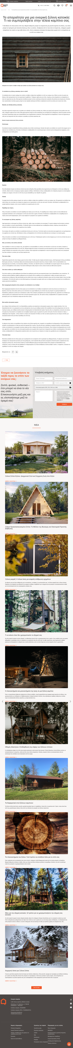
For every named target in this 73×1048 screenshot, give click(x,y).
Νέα (9, 9)
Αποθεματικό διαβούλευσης (54, 1041)
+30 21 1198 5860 (44, 5)
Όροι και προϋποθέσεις (16, 1038)
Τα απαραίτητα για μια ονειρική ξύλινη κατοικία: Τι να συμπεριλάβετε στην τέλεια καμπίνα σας (29, 9)
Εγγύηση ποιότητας (38, 1030)
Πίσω (7, 360)
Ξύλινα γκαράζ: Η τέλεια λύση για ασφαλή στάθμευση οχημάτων (28, 579)
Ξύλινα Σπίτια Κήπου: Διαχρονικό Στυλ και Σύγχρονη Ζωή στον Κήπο (29, 476)
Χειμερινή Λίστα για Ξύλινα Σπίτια (17, 971)
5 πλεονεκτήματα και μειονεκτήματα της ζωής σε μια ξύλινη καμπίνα (29, 691)
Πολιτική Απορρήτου (16, 1028)
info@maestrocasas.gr (16, 1013)
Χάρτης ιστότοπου (52, 1043)
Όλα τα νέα (37, 987)
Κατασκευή (36, 1037)
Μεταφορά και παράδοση (54, 1036)
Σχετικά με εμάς (37, 1028)
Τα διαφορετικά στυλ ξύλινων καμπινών (19, 803)
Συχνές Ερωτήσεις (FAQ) (54, 1038)
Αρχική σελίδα (3, 9)
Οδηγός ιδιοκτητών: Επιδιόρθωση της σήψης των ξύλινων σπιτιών (28, 747)
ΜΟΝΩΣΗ (50, 1030)
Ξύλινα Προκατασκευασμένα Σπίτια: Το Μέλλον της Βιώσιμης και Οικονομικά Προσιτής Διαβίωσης (36, 527)
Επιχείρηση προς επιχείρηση (41, 1042)
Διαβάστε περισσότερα (10, 481)
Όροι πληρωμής (51, 1028)
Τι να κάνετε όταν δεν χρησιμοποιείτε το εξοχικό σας (23, 635)
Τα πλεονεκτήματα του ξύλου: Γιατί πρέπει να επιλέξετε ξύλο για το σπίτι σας (32, 857)
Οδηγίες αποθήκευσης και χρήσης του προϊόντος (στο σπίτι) (20, 1033)
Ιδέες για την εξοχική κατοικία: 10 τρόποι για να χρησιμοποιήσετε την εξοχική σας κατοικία (33, 914)
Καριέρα (36, 1039)
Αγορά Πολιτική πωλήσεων (17, 1030)
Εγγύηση (13, 1036)
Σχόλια (35, 1032)
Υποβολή (64, 404)
